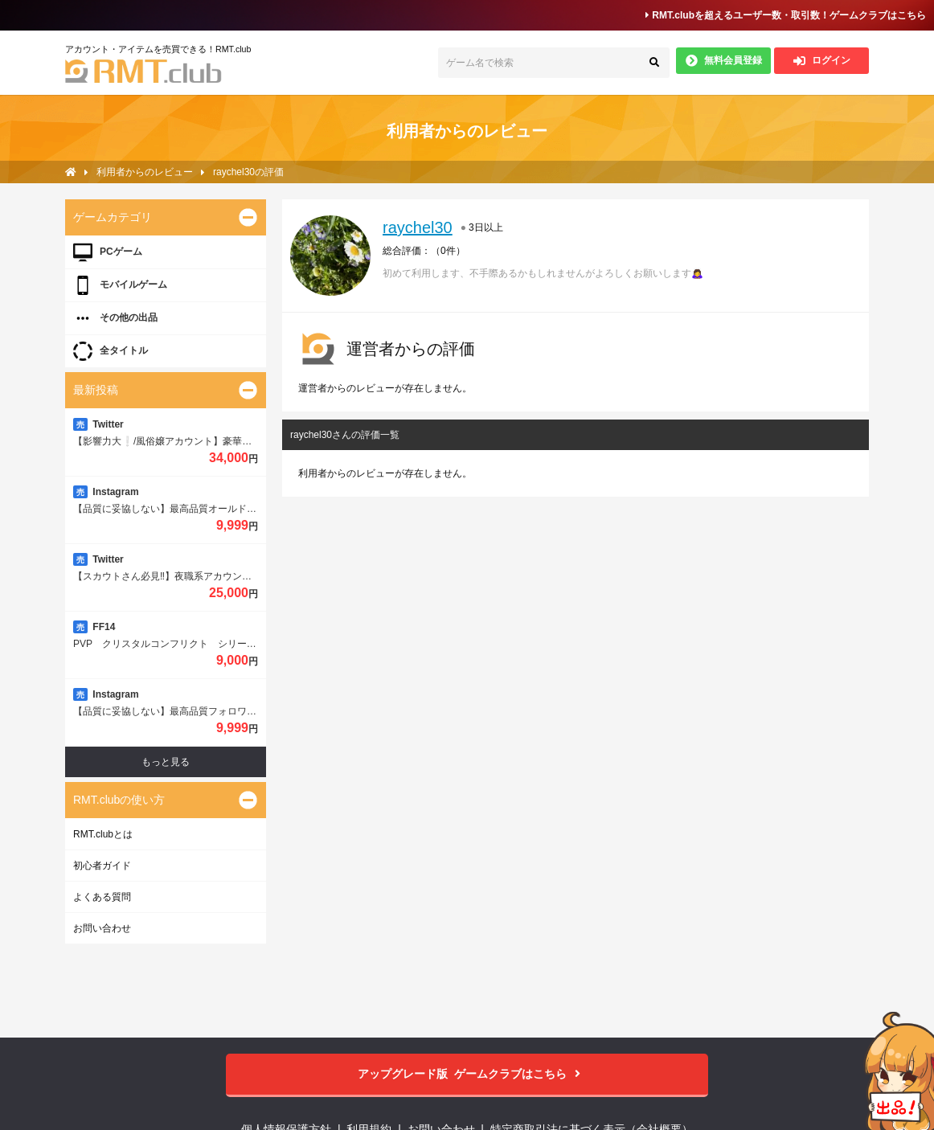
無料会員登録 (724, 61)
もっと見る (165, 762)
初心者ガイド (102, 865)
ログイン (821, 61)
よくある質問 (102, 897)
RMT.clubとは (103, 834)
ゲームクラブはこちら (467, 1074)
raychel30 (418, 227)
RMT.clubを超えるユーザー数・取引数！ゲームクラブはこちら (785, 15)
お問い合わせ (102, 928)
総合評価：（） (424, 251)
